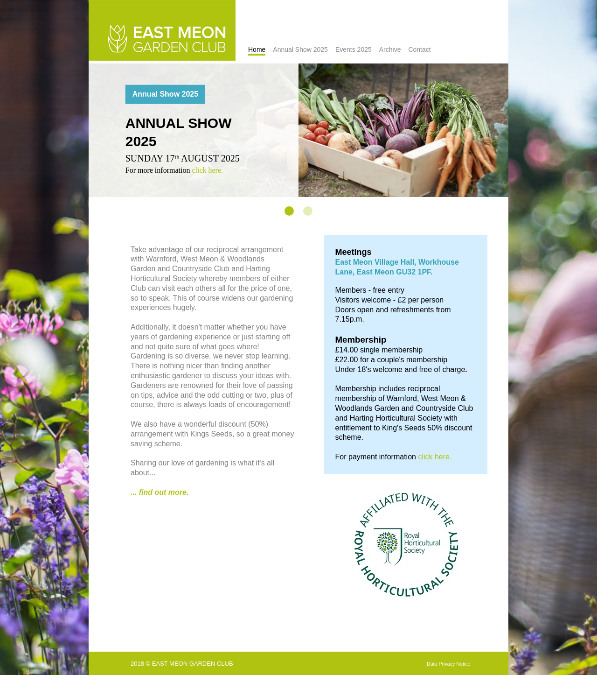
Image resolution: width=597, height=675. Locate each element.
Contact (419, 49)
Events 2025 (353, 49)
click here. (207, 170)
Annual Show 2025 (300, 49)
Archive (390, 49)
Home (256, 49)
